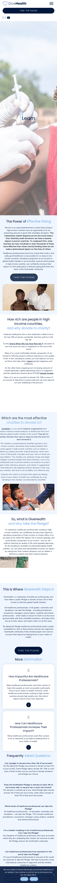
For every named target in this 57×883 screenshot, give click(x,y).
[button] (51, 3)
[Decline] (53, 874)
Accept (24, 879)
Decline (34, 879)
